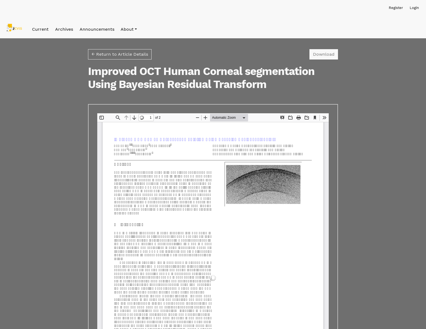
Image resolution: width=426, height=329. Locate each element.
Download (325, 54)
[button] (128, 29)
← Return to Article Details (120, 54)
